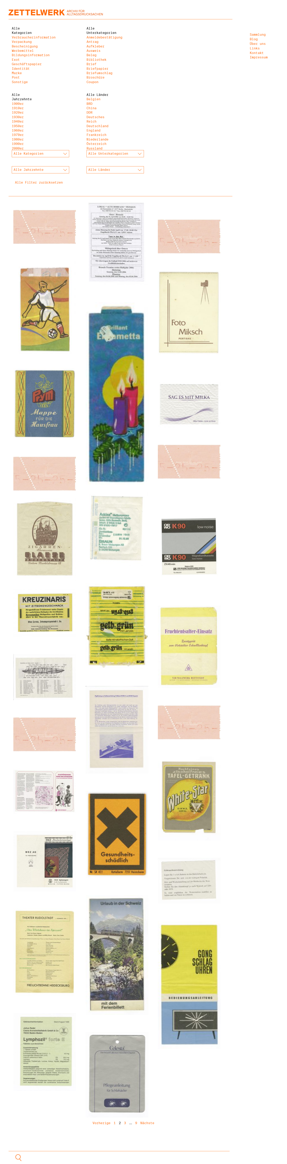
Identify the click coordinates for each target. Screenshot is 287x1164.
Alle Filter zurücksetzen (39, 182)
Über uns (258, 44)
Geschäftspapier (25, 64)
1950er (18, 126)
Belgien (93, 99)
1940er (18, 121)
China (91, 108)
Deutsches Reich (95, 119)
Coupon (92, 82)
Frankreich (96, 135)
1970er (18, 135)
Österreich (96, 144)
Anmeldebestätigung (100, 37)
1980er (18, 139)
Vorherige (101, 1123)
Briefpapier (97, 69)
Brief (91, 64)
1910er (18, 108)
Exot (16, 60)
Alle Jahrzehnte (22, 97)
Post (16, 77)
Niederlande (97, 139)
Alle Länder (97, 95)
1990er (18, 144)
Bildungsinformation (25, 55)
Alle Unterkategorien (100, 31)
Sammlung (258, 34)
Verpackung (22, 42)
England (93, 130)
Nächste (147, 1123)
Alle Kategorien (22, 31)
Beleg (91, 55)
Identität (21, 69)
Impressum (259, 57)
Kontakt (257, 53)
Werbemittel (23, 51)
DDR (89, 112)
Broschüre (95, 77)
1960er (18, 130)
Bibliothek (96, 60)
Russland (94, 148)
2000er (18, 148)
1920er (18, 112)
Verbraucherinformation (25, 37)
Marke (17, 73)
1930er (18, 117)
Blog (254, 39)
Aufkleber (95, 46)
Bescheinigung (25, 46)
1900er (18, 104)
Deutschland (97, 126)
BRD (89, 104)
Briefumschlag (99, 73)
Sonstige (20, 82)
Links (255, 48)
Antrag (92, 42)
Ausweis (93, 51)
